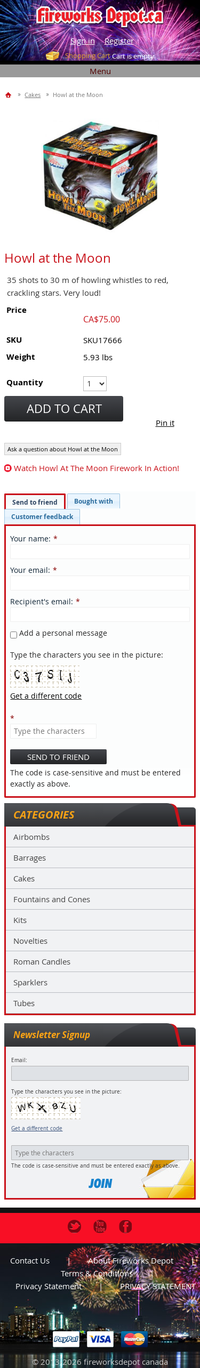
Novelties (30, 940)
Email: (19, 1060)
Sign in (82, 40)
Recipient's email (40, 601)
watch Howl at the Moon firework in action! (96, 468)
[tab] (35, 502)
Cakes (24, 878)
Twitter (74, 1226)
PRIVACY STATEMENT (158, 1286)
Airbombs (31, 836)
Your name (29, 538)
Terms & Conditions (97, 1273)
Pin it (165, 422)
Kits (20, 919)
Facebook (125, 1226)
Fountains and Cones (51, 899)
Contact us (30, 1260)
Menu (100, 71)
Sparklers (30, 982)
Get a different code (36, 1128)
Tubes (24, 1003)
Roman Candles (41, 961)
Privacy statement (48, 1286)
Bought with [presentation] (93, 501)
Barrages (29, 857)
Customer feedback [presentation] (42, 516)
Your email (29, 570)
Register (119, 40)
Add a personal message (58, 633)
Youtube (100, 1226)
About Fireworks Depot (130, 1260)
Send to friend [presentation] (35, 502)
